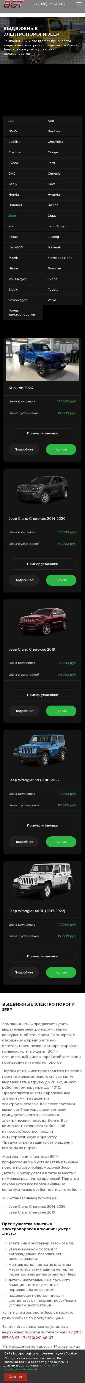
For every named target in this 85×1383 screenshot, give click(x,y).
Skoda (52, 279)
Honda (13, 194)
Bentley (54, 131)
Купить (61, 449)
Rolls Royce (17, 279)
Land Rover (57, 226)
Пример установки (42, 433)
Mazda (13, 258)
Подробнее (23, 449)
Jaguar (53, 216)
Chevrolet (55, 142)
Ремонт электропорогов (21, 312)
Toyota (53, 290)
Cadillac (14, 142)
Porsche (54, 268)
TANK (12, 290)
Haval (52, 184)
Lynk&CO (15, 247)
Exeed (13, 163)
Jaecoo (53, 205)
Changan (15, 152)
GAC (11, 173)
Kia (10, 226)
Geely (12, 184)
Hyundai (54, 194)
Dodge (53, 152)
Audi (11, 121)
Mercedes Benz (60, 258)
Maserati (54, 247)
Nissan (13, 268)
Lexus (13, 237)
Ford (51, 163)
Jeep (12, 216)
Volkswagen (17, 300)
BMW (12, 131)
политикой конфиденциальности (31, 1367)
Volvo (52, 300)
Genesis (54, 173)
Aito (51, 121)
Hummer (15, 205)
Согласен (16, 1377)
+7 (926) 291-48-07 (37, 1338)
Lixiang (53, 237)
